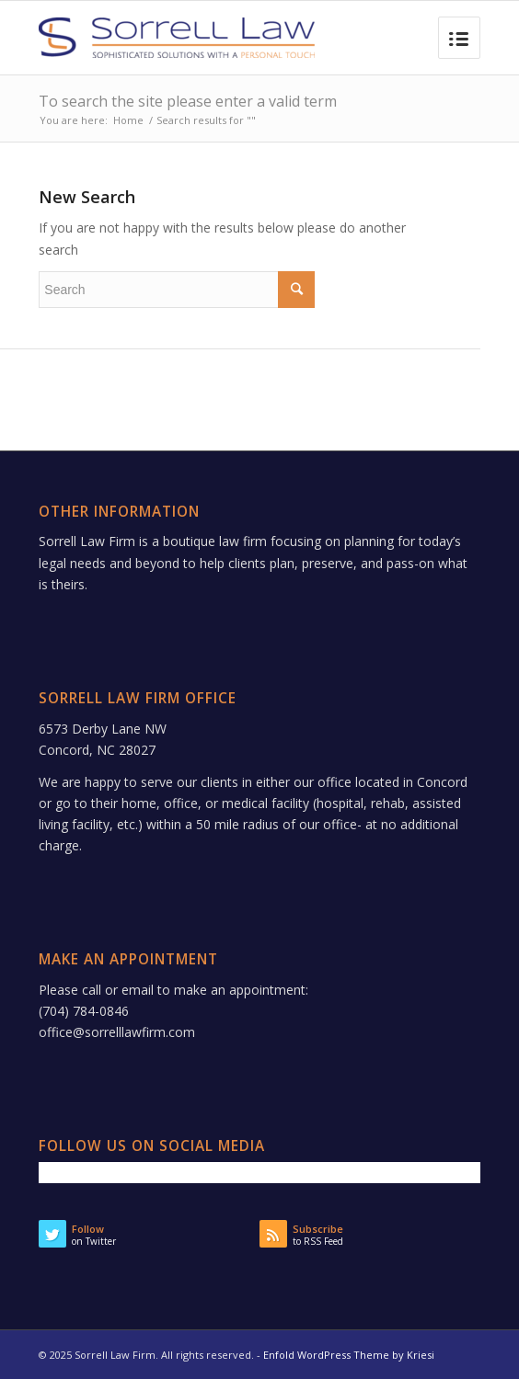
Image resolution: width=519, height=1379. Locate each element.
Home (128, 120)
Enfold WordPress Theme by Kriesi (348, 1355)
